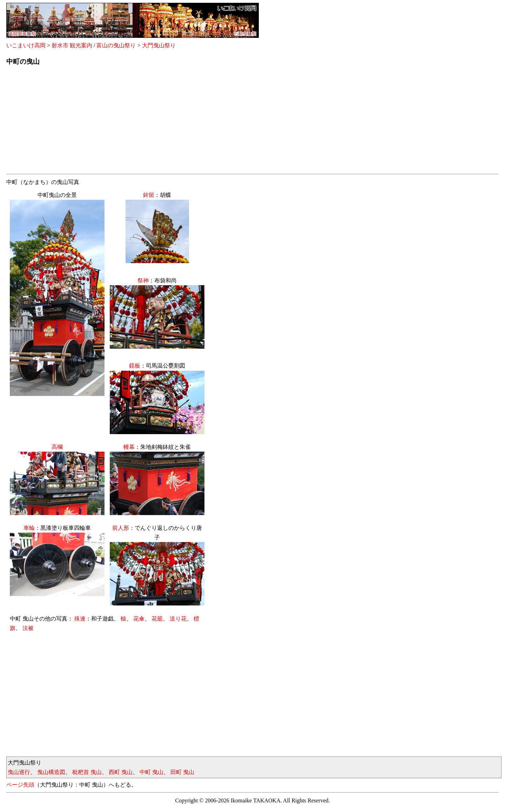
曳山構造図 (51, 772)
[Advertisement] (216, 122)
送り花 (178, 619)
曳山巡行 (19, 772)
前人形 (120, 528)
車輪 (29, 528)
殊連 (80, 619)
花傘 (138, 619)
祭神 (143, 280)
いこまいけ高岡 (26, 45)
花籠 (157, 619)
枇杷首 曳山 (87, 772)
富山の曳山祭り (116, 45)
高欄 (57, 447)
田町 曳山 (182, 772)
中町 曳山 (151, 772)
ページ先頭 (20, 785)
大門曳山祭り (159, 45)
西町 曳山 (121, 772)
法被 (28, 628)
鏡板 (134, 366)
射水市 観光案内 (72, 45)
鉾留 (148, 195)
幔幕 (129, 447)
